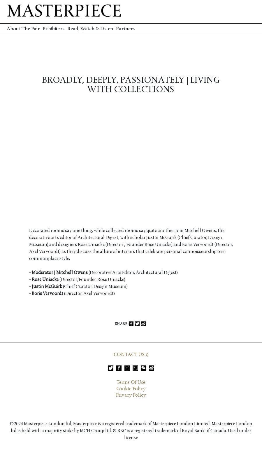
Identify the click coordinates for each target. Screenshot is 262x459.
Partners (125, 29)
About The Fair (23, 29)
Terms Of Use (131, 382)
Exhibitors (53, 29)
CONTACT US (131, 355)
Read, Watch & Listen (90, 29)
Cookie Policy (131, 389)
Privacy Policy (131, 395)
